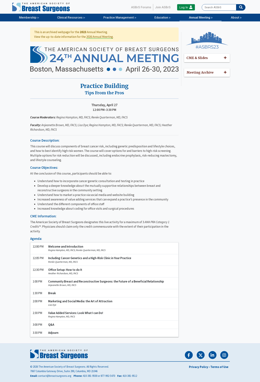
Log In (185, 7)
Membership (28, 17)
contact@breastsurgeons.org (54, 376)
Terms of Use (219, 367)
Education (161, 17)
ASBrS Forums (141, 7)
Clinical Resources (70, 17)
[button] (207, 58)
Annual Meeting (205, 17)
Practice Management (118, 17)
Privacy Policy (198, 367)
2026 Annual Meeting (99, 37)
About (235, 17)
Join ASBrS (163, 7)
